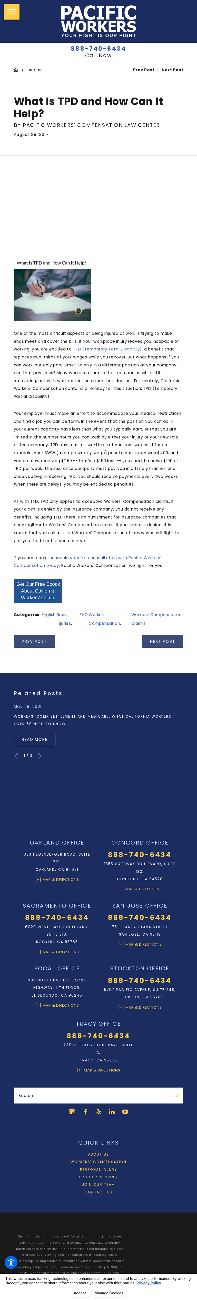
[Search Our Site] (176, 1095)
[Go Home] (18, 70)
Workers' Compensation (98, 1162)
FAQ (84, 614)
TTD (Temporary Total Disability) (107, 349)
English (49, 614)
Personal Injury (98, 1169)
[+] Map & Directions (57, 879)
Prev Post (34, 641)
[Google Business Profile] (71, 1111)
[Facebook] (85, 1111)
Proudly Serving (98, 1177)
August (36, 70)
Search (25, 1095)
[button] (11, 1262)
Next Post (162, 641)
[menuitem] (98, 1154)
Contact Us (98, 1192)
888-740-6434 (98, 48)
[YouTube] (126, 1111)
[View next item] (39, 756)
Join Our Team (98, 1184)
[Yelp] (99, 1111)
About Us (98, 1154)
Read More (34, 739)
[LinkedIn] (112, 1111)
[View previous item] (16, 756)
